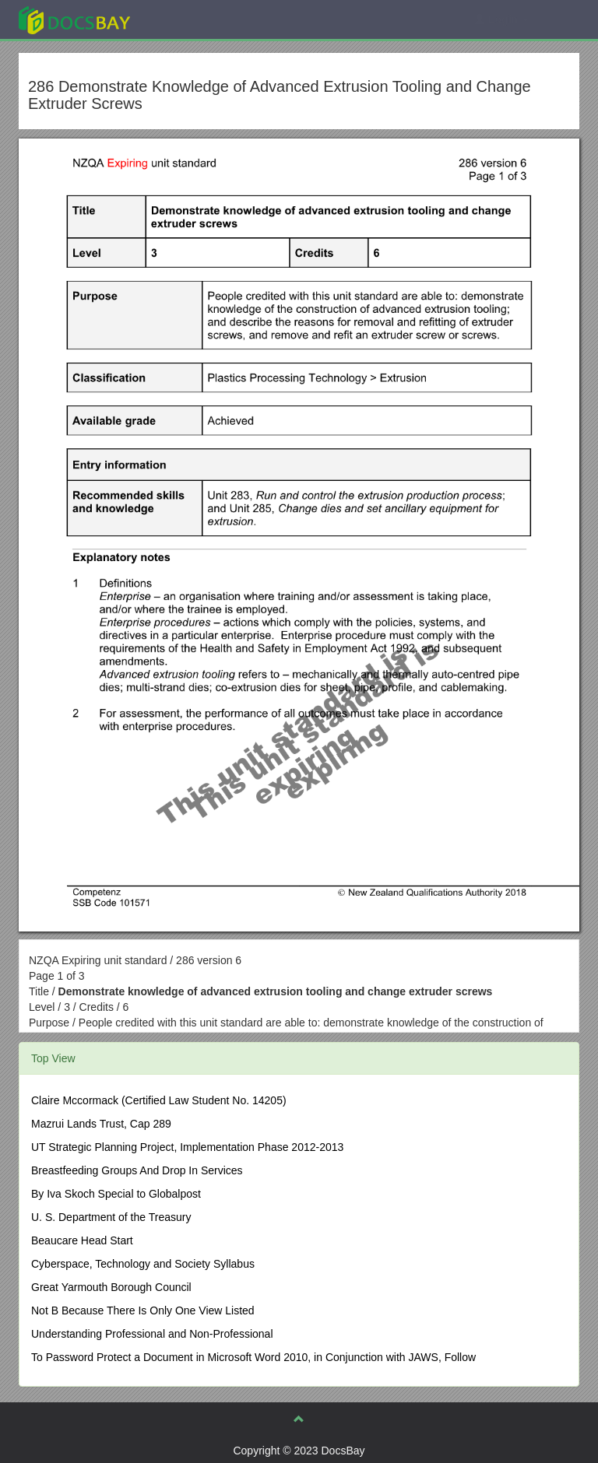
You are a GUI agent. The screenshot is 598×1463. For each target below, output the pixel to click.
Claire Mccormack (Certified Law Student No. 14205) (159, 1100)
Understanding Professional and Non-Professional (152, 1334)
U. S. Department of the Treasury (111, 1217)
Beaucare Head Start (82, 1240)
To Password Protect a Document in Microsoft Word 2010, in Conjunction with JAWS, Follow (253, 1357)
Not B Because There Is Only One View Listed (143, 1310)
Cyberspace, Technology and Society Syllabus (143, 1264)
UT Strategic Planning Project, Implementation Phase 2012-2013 (187, 1147)
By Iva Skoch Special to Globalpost (116, 1194)
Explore (191, 19)
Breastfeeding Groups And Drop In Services (137, 1170)
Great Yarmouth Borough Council (111, 1287)
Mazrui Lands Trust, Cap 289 (101, 1123)
